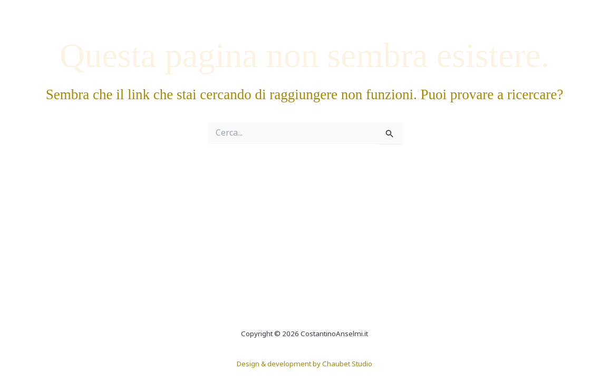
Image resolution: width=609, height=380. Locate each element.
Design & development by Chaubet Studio (304, 363)
